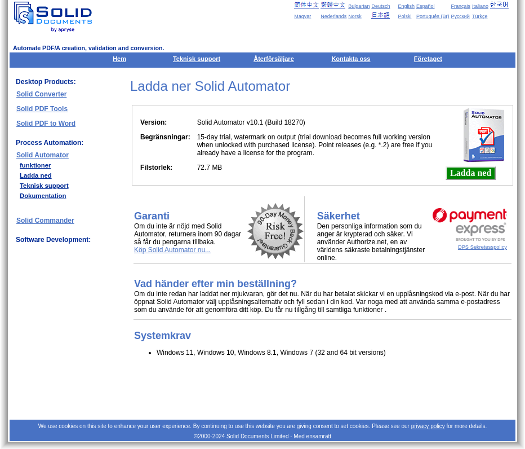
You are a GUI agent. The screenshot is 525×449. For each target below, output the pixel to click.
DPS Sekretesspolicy (482, 247)
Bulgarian (359, 6)
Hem (119, 58)
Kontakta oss (350, 58)
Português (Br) (433, 16)
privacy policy (428, 426)
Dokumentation (43, 195)
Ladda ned (36, 175)
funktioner (35, 165)
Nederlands (333, 16)
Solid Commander (45, 220)
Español (425, 6)
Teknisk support (196, 58)
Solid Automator (42, 155)
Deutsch (380, 6)
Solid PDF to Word (45, 123)
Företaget (428, 58)
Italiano (480, 6)
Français (460, 6)
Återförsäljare (273, 58)
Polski (404, 16)
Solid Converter (41, 94)
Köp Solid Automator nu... (172, 250)
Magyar (302, 16)
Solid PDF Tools (42, 109)
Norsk (355, 16)
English (406, 6)
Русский (460, 16)
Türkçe (480, 16)
